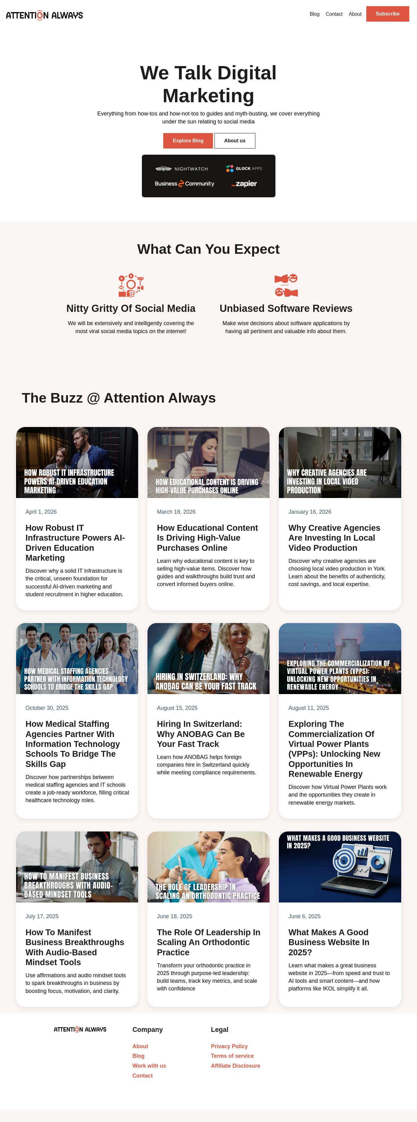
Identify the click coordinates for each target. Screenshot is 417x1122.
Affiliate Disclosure (235, 1066)
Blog (315, 14)
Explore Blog (188, 140)
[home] (44, 15)
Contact (334, 14)
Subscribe (388, 13)
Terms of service (232, 1056)
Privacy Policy (229, 1046)
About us (234, 140)
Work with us (149, 1066)
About (355, 14)
